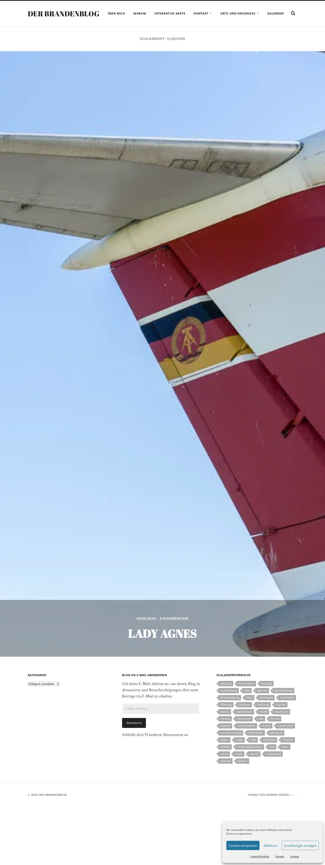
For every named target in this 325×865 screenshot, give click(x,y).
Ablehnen (270, 845)
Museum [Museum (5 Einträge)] (276, 741)
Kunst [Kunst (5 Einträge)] (267, 734)
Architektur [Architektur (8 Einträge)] (246, 692)
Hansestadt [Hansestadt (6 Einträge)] (244, 720)
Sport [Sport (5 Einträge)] (224, 762)
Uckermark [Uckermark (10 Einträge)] (273, 762)
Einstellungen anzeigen (300, 845)
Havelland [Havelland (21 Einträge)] (282, 720)
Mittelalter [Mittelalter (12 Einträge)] (256, 741)
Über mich (127, 13)
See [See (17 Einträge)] (272, 755)
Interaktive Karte (180, 13)
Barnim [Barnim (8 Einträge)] (262, 699)
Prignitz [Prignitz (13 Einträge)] (288, 748)
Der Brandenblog (65, 18)
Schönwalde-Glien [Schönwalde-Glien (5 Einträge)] (249, 755)
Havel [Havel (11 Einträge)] (263, 720)
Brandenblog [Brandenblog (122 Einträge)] (284, 699)
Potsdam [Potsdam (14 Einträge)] (269, 748)
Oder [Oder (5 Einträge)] (239, 748)
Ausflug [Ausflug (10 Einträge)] (267, 692)
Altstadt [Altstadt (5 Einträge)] (226, 692)
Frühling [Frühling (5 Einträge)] (263, 713)
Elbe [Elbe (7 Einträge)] (250, 706)
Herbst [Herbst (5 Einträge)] (225, 727)
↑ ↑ (295, 803)
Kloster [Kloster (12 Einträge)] (225, 734)
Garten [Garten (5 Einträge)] (281, 713)
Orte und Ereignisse (248, 13)
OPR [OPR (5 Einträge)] (253, 748)
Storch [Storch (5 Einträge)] (254, 762)
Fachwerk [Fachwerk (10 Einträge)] (266, 706)
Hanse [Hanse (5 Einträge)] (225, 720)
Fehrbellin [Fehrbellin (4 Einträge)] (287, 706)
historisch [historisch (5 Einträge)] (244, 727)
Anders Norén (277, 803)
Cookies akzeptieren (243, 845)
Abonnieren (134, 731)
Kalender (286, 13)
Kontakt (279, 856)
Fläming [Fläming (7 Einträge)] (226, 713)
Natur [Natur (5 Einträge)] (225, 748)
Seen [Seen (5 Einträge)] (285, 755)
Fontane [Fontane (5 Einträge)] (244, 713)
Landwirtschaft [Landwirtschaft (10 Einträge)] (231, 741)
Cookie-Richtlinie (259, 856)
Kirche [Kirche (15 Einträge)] (275, 727)
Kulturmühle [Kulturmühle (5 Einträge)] (246, 734)
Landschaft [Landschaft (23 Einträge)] (285, 734)
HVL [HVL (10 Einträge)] (260, 727)
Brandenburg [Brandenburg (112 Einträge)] (230, 706)
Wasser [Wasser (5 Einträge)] (226, 769)
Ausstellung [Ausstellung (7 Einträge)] (229, 699)
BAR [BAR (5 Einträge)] (247, 699)
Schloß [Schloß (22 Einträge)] (225, 755)
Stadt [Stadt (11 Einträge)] (239, 762)
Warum (150, 13)
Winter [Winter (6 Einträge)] (242, 769)
